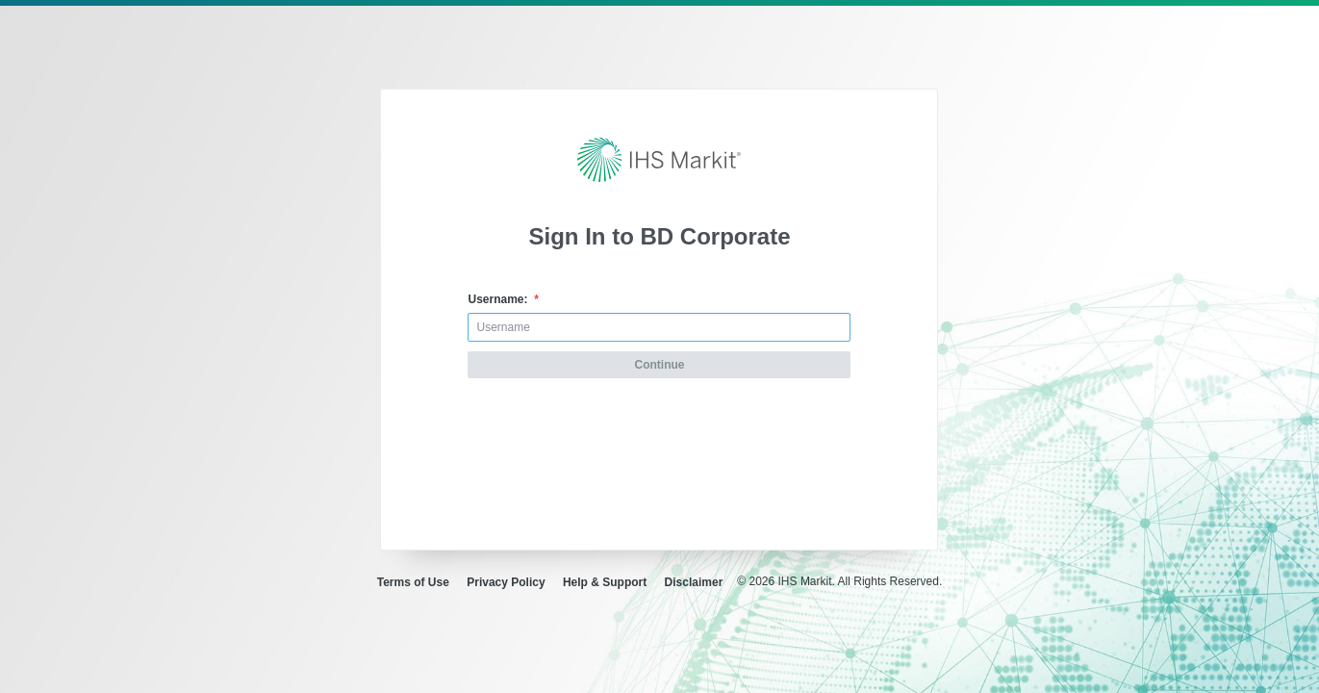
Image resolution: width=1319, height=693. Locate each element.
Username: (503, 299)
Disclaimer (694, 582)
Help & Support (605, 582)
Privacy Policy (506, 582)
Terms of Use (413, 582)
